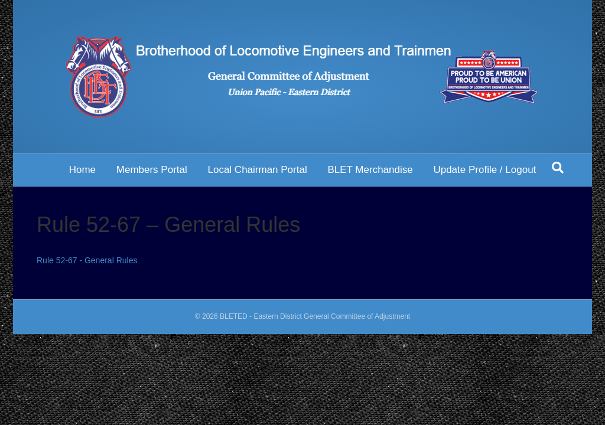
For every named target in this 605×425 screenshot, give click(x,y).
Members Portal (151, 169)
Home (82, 169)
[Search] (557, 167)
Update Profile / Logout (484, 169)
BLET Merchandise (369, 169)
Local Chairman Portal (257, 169)
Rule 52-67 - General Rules (87, 260)
